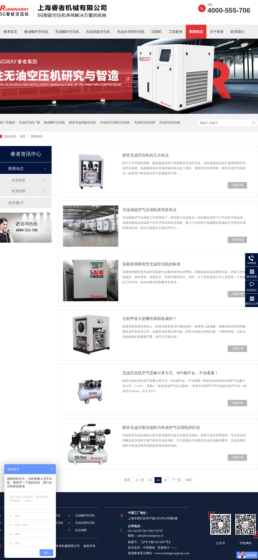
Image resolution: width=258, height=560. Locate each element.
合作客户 (16, 203)
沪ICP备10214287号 (156, 542)
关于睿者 (217, 31)
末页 (189, 480)
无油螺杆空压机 (67, 31)
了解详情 (237, 185)
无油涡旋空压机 (98, 31)
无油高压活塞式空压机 (115, 122)
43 (150, 480)
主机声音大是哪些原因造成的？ (149, 319)
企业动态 (18, 180)
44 (158, 480)
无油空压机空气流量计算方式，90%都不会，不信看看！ (170, 373)
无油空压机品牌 (144, 122)
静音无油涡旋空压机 (82, 122)
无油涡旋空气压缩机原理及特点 (149, 210)
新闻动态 (196, 31)
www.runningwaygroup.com (172, 553)
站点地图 (80, 530)
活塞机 (156, 31)
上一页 (139, 480)
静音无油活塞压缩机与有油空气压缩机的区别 (161, 427)
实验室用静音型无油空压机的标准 (151, 264)
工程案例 (175, 31)
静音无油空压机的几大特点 (145, 155)
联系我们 (237, 31)
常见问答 (18, 191)
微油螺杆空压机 (36, 31)
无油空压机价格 (169, 122)
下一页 (176, 480)
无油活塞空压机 (85, 522)
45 (165, 480)
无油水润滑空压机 (130, 31)
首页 (23, 136)
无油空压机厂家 (29, 122)
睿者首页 (10, 31)
